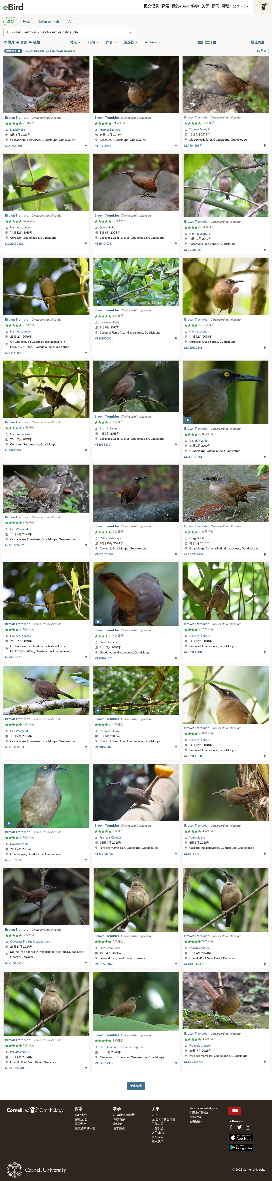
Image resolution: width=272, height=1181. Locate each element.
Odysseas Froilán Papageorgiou (30, 941)
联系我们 (158, 1141)
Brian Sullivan (108, 428)
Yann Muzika (197, 837)
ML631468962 (14, 545)
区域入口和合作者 (164, 1119)
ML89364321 (103, 444)
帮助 (226, 6)
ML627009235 (14, 962)
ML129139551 (103, 145)
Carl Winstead (19, 529)
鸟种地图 (81, 1115)
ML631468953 (14, 747)
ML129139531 (193, 756)
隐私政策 (196, 1117)
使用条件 (196, 1121)
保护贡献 (119, 1119)
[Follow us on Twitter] (239, 1127)
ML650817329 (104, 1063)
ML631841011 (193, 853)
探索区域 (81, 1119)
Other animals (49, 21)
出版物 (117, 1124)
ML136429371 (193, 145)
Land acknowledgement (205, 1108)
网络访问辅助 (199, 1112)
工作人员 (158, 1124)
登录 (236, 6)
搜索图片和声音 (85, 1128)
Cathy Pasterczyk (110, 538)
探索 (165, 6)
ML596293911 (14, 145)
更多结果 (136, 1086)
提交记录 (151, 6)
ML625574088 (104, 554)
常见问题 (158, 1137)
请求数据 (119, 1128)
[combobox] (68, 32)
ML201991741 (14, 860)
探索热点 (81, 1124)
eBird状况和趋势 (124, 1115)
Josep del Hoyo (109, 322)
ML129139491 (193, 652)
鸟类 (10, 21)
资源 (155, 1115)
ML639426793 (104, 853)
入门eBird (158, 1132)
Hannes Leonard (110, 129)
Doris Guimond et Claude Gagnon (121, 1047)
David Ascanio (198, 440)
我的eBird (180, 6)
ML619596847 (193, 964)
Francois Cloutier (110, 837)
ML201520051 (104, 338)
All (70, 21)
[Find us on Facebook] (231, 1127)
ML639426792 (193, 1061)
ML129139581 (193, 347)
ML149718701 (14, 657)
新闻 (215, 6)
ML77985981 (192, 249)
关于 (205, 6)
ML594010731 (104, 243)
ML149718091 (14, 450)
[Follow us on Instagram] (248, 1127)
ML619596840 (14, 1068)
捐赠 (235, 1110)
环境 (26, 21)
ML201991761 (103, 658)
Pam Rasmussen (110, 948)
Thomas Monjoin (200, 129)
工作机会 (158, 1128)
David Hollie (18, 129)
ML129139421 (14, 243)
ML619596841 (104, 964)
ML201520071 (104, 747)
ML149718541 (14, 352)
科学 (195, 6)
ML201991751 (193, 456)
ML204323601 (193, 554)
